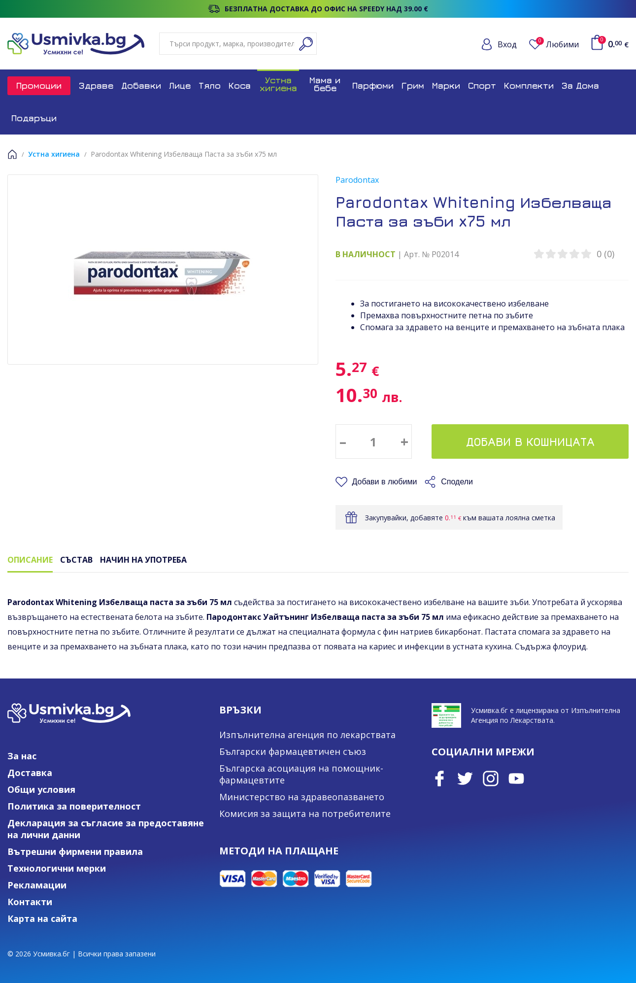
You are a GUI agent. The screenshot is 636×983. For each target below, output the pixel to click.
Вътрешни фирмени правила (75, 851)
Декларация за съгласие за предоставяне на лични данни (105, 829)
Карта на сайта (42, 918)
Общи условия (41, 789)
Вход (507, 44)
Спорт (482, 85)
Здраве (96, 85)
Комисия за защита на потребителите (305, 813)
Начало (12, 154)
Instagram (491, 778)
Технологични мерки (56, 868)
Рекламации (37, 885)
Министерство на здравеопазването (301, 797)
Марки (446, 85)
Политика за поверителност (74, 806)
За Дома (580, 85)
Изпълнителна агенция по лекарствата (307, 735)
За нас (21, 756)
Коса (240, 85)
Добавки (141, 85)
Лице (180, 85)
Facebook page (439, 778)
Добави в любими (384, 481)
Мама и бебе (324, 84)
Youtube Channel (516, 778)
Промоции (39, 85)
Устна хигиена (278, 84)
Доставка (29, 773)
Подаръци (34, 118)
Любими (557, 44)
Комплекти (529, 85)
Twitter (465, 778)
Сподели (457, 481)
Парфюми (373, 85)
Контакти (29, 902)
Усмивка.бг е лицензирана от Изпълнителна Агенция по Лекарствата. (545, 715)
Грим (413, 85)
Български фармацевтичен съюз (292, 751)
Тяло (210, 85)
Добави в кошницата (530, 441)
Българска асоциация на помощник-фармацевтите (301, 774)
